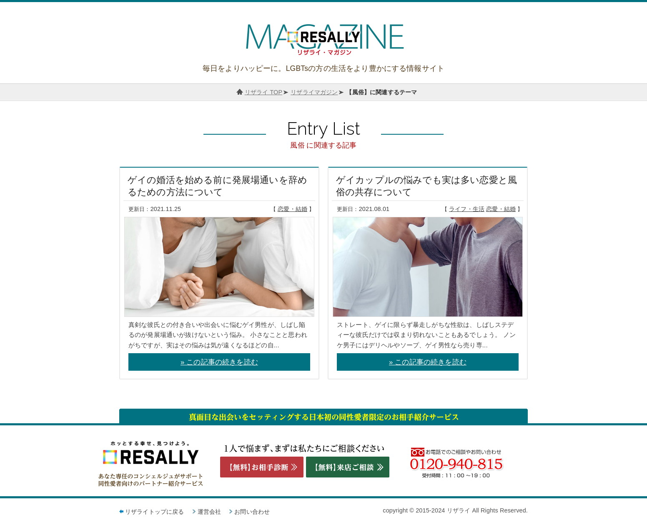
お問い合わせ (252, 511)
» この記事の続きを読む (219, 362)
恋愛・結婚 (292, 209)
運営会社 (209, 511)
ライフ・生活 (466, 209)
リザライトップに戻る (154, 511)
